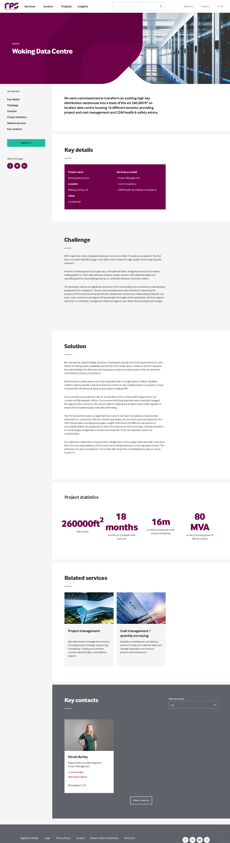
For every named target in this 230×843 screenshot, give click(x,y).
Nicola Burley (78, 757)
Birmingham (74, 785)
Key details (13, 99)
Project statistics (17, 117)
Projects (66, 6)
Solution (12, 111)
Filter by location (176, 699)
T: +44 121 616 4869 (75, 772)
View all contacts (141, 800)
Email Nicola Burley (77, 777)
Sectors (49, 6)
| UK (84, 785)
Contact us (26, 143)
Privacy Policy (63, 838)
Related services (16, 123)
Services (30, 6)
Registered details (29, 838)
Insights (83, 6)
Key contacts (14, 129)
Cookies (80, 838)
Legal (47, 838)
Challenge (12, 105)
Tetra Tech (129, 838)
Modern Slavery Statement (104, 838)
